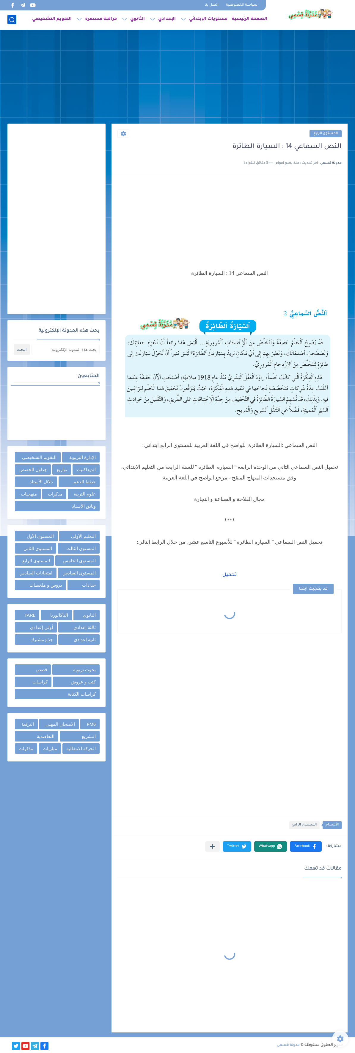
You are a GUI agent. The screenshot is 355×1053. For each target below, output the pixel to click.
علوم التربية (85, 493)
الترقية (27, 724)
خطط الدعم (84, 481)
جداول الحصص (33, 469)
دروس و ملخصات (45, 585)
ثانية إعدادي (85, 639)
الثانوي (137, 19)
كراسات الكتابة (82, 694)
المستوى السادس (79, 572)
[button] (306, 846)
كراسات (40, 681)
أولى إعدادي (41, 627)
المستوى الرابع (325, 133)
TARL (29, 615)
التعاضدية (45, 736)
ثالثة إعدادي (84, 627)
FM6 (91, 724)
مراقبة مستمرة (101, 19)
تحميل (229, 575)
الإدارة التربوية (82, 457)
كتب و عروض (83, 681)
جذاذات (89, 585)
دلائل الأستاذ (41, 481)
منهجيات (29, 493)
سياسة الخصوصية (241, 5)
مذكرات (55, 493)
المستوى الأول (40, 536)
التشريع (89, 736)
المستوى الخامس (79, 560)
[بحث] (11, 19)
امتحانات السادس (35, 572)
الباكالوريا (59, 615)
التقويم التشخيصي (52, 19)
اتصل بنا (211, 5)
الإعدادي (167, 19)
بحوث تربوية (84, 669)
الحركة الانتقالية (81, 748)
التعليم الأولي (83, 536)
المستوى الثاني (37, 548)
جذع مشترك (41, 639)
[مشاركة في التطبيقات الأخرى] (212, 846)
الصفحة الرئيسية (249, 19)
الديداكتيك (86, 469)
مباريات (50, 748)
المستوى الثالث (81, 548)
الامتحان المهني (60, 724)
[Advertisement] (177, 77)
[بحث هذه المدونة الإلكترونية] (65, 349)
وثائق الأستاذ (84, 506)
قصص (41, 669)
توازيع (62, 469)
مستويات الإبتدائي (208, 19)
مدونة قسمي (288, 1045)
